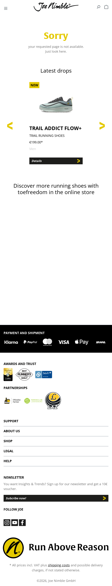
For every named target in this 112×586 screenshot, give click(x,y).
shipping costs (59, 565)
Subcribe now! (16, 498)
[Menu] (5, 8)
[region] (56, 125)
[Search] (98, 6)
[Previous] (10, 125)
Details (36, 161)
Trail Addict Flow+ (55, 128)
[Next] (102, 125)
